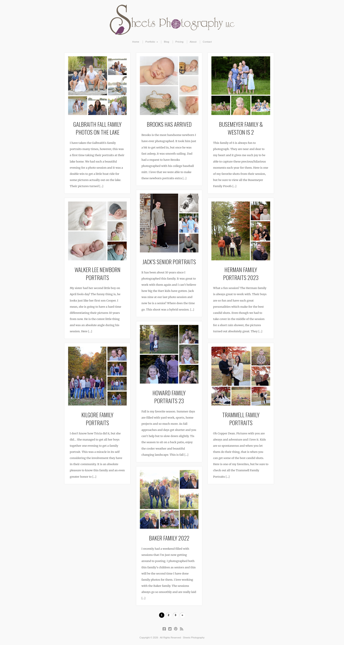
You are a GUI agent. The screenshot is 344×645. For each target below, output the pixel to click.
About (193, 41)
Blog (166, 41)
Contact (207, 41)
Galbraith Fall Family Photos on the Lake (97, 128)
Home (135, 41)
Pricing (180, 41)
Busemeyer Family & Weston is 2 (241, 128)
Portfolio (150, 41)
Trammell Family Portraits (241, 418)
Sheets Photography (172, 19)
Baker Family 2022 (169, 538)
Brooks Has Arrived (169, 124)
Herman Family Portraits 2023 (240, 273)
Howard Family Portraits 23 (169, 396)
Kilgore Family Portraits (97, 418)
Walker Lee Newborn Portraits (97, 273)
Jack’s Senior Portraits (169, 261)
